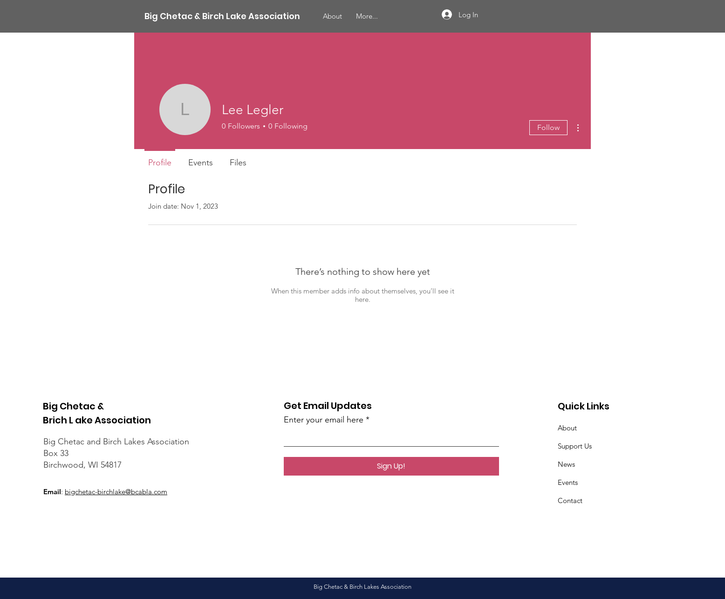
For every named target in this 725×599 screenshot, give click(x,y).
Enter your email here (323, 419)
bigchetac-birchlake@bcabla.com (116, 491)
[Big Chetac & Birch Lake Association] (222, 16)
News (566, 464)
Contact (570, 500)
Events (568, 482)
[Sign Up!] (391, 466)
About (567, 427)
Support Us (575, 446)
